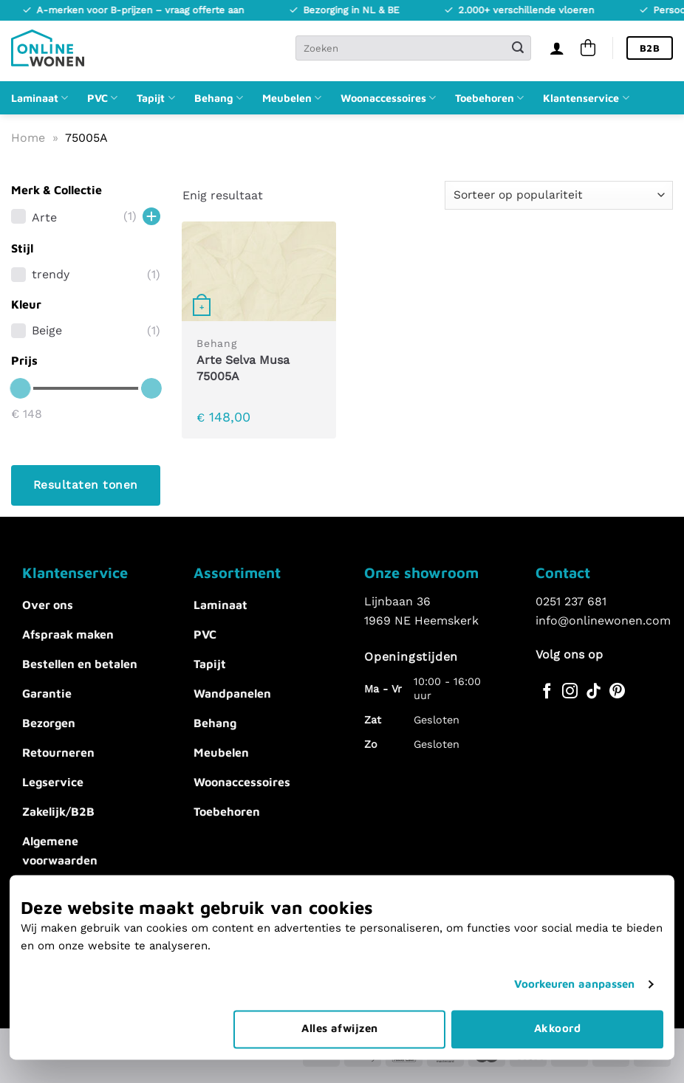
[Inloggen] (557, 48)
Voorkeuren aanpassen (574, 951)
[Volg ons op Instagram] (570, 692)
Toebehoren (489, 98)
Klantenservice (586, 98)
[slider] (20, 388)
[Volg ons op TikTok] (593, 692)
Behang (218, 98)
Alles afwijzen (339, 995)
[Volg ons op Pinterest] (617, 692)
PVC (102, 98)
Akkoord (557, 995)
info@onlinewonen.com (603, 620)
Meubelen (291, 98)
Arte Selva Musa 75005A (243, 368)
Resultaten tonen (85, 485)
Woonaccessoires (388, 98)
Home (28, 138)
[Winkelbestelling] (559, 195)
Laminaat (39, 98)
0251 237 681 (571, 601)
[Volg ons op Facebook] (547, 692)
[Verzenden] (517, 48)
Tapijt (155, 98)
